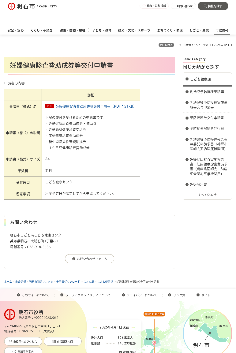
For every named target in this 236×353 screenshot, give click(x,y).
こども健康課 (200, 60)
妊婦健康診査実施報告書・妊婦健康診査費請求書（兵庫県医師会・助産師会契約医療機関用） (208, 148)
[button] (152, 6)
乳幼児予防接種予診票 (207, 73)
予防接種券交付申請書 (207, 99)
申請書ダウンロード (68, 263)
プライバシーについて (142, 276)
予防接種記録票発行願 (207, 110)
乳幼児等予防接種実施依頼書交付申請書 (208, 86)
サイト (206, 276)
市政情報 (20, 263)
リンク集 (179, 276)
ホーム (8, 263)
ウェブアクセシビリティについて (88, 276)
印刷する (168, 27)
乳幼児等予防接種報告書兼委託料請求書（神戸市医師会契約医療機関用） (208, 125)
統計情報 (129, 334)
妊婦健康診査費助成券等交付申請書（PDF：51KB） (96, 88)
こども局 (88, 263)
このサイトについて (35, 276)
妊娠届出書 (198, 166)
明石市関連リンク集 (41, 263)
